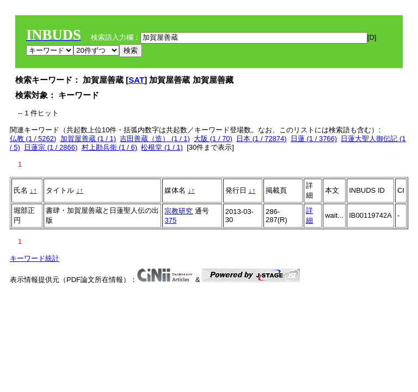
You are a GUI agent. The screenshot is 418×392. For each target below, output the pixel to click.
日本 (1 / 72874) (261, 138)
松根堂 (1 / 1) (162, 147)
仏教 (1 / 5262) (33, 138)
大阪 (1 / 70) (213, 138)
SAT (136, 79)
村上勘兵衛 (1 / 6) (110, 147)
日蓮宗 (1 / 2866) (50, 147)
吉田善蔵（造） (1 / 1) (155, 138)
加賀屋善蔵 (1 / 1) (88, 138)
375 (170, 220)
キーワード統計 (34, 258)
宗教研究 (178, 211)
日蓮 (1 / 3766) (314, 138)
